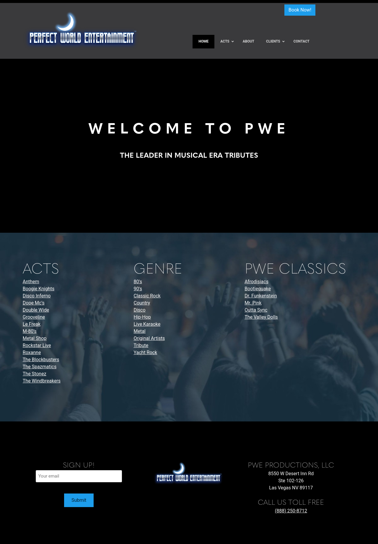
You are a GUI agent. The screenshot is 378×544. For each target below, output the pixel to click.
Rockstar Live (37, 345)
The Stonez (34, 374)
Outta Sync (256, 310)
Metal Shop (35, 338)
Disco (139, 310)
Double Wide (36, 310)
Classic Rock (146, 296)
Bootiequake (258, 288)
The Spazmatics (39, 366)
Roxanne (32, 352)
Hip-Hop (142, 317)
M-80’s (30, 331)
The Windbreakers (42, 381)
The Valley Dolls (261, 317)
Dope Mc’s (34, 303)
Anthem (31, 281)
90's (137, 288)
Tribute (140, 345)
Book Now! (300, 10)
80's (137, 281)
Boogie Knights (38, 288)
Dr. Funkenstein (261, 296)
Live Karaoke (146, 324)
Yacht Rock (145, 352)
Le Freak (31, 324)
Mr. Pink (253, 303)
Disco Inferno (37, 296)
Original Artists (149, 338)
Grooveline (34, 317)
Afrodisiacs (256, 281)
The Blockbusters (41, 359)
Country (141, 303)
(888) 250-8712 (291, 511)
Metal (139, 331)
